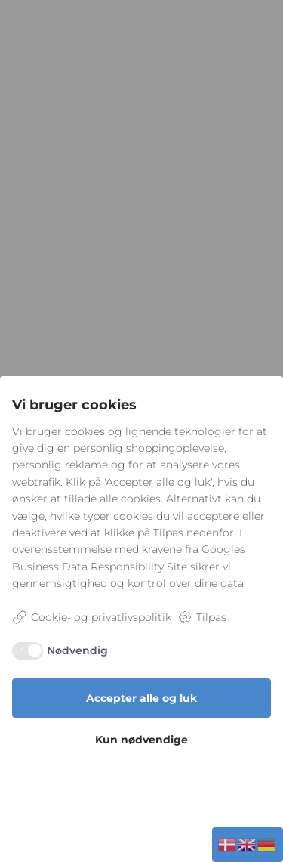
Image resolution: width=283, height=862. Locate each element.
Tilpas (201, 617)
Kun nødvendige (141, 739)
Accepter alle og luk (141, 698)
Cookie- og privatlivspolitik (91, 617)
